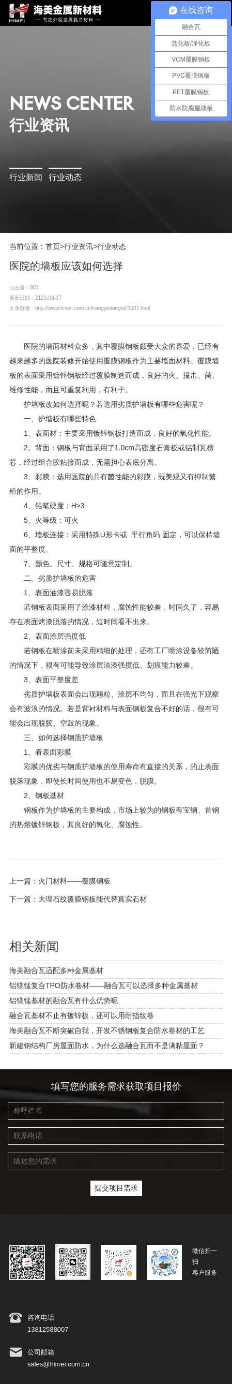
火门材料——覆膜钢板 (74, 881)
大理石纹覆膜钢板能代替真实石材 (92, 899)
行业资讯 (78, 247)
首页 (52, 247)
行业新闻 (25, 177)
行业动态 (65, 177)
